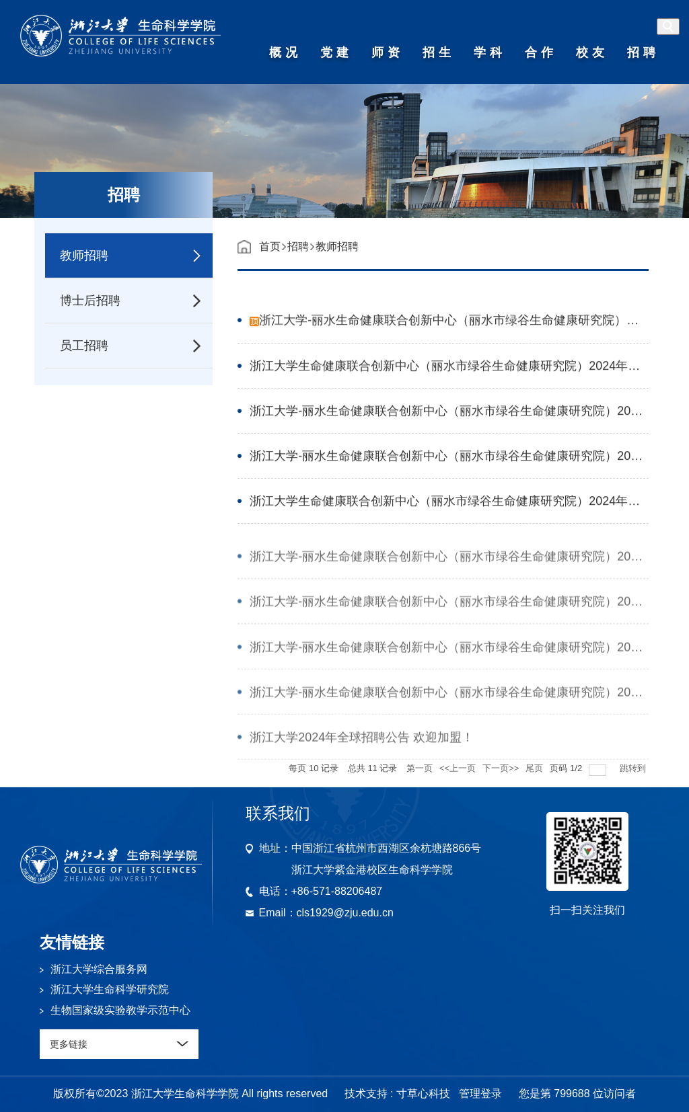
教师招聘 (337, 246)
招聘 (298, 246)
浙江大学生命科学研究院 (109, 989)
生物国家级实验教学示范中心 (120, 1010)
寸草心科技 (423, 1093)
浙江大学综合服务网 (98, 969)
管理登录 (480, 1093)
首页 (270, 246)
